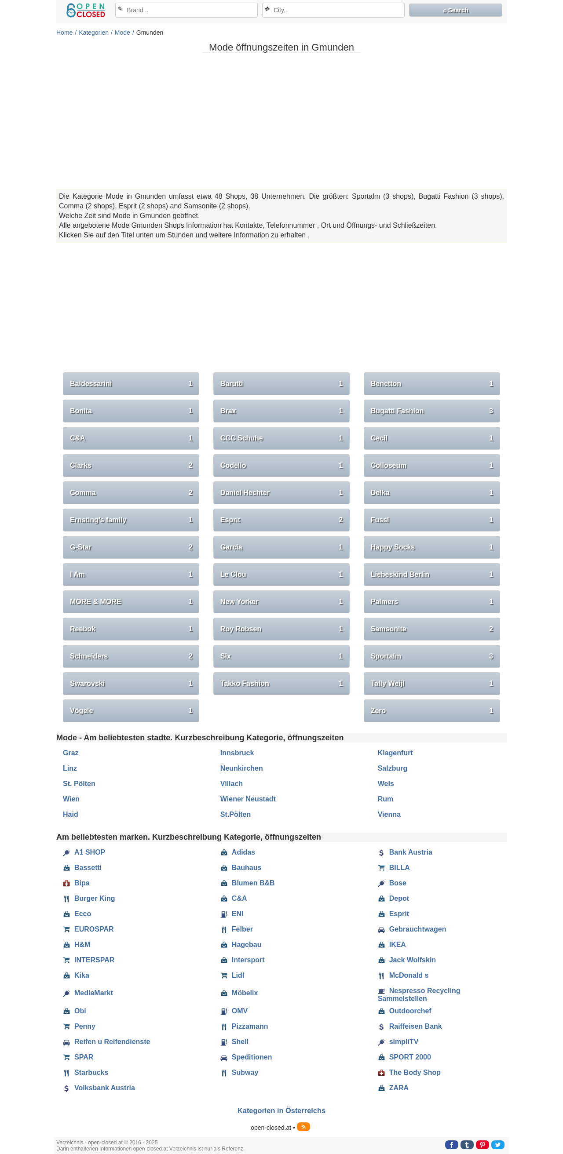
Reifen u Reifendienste (106, 1042)
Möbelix (239, 993)
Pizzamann (244, 1026)
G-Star (131, 547)
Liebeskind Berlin (432, 575)
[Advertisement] (281, 120)
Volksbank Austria (99, 1088)
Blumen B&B (247, 883)
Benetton (432, 384)
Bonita (131, 411)
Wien (71, 799)
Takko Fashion (281, 684)
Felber (236, 929)
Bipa (76, 883)
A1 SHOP (84, 852)
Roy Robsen (281, 629)
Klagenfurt (395, 753)
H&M (76, 945)
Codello (281, 466)
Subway (239, 1073)
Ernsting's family (131, 520)
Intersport (242, 960)
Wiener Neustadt (248, 799)
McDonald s (403, 975)
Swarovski (131, 684)
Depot (393, 899)
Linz (70, 768)
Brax (281, 411)
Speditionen (246, 1057)
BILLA (394, 868)
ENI (232, 914)
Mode (122, 32)
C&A (131, 438)
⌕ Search (456, 10)
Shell (234, 1042)
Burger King (89, 899)
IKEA (392, 945)
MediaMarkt (88, 993)
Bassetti (82, 868)
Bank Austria (405, 852)
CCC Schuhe (281, 438)
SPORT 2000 (404, 1057)
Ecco (77, 914)
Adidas (237, 852)
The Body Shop (409, 1073)
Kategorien (94, 32)
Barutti (281, 384)
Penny (79, 1026)
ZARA (393, 1088)
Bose (392, 883)
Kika (76, 975)
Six (281, 656)
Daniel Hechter (281, 493)
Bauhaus (241, 868)
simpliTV (398, 1042)
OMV (234, 1011)
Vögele (131, 711)
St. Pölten (79, 783)
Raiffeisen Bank (410, 1026)
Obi (74, 1011)
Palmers (432, 602)
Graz (71, 753)
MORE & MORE (131, 602)
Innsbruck (237, 753)
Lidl (232, 975)
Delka (432, 493)
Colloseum (432, 466)
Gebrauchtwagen (412, 929)
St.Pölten (235, 814)
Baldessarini (131, 384)
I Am (131, 575)
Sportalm (432, 656)
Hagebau (241, 945)
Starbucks (85, 1073)
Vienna (389, 814)
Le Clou (281, 575)
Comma (131, 493)
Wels (386, 783)
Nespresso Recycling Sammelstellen (419, 994)
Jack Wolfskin (407, 960)
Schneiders (131, 656)
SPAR (78, 1057)
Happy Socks (432, 547)
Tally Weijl (432, 684)
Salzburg (393, 768)
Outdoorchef (404, 1011)
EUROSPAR (88, 929)
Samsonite (432, 629)
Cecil (432, 438)
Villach (231, 783)
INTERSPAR (88, 960)
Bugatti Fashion (432, 411)
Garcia (281, 547)
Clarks (131, 466)
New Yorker (281, 602)
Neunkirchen (241, 768)
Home (64, 32)
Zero (432, 711)
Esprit (281, 520)
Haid (70, 814)
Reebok (131, 629)
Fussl (432, 520)
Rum (386, 799)
